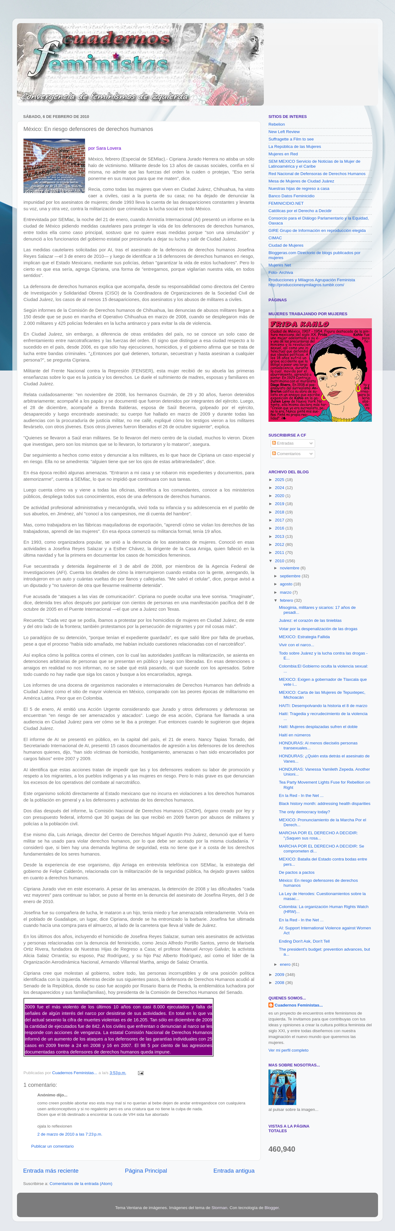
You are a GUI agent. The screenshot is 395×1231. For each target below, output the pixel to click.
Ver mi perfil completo (288, 1050)
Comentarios (286, 453)
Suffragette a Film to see (291, 139)
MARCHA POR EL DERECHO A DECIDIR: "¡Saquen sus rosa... (318, 835)
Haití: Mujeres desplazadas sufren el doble (318, 726)
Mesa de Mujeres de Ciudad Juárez (301, 181)
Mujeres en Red (283, 154)
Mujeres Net (279, 265)
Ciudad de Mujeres (285, 245)
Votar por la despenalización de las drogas (318, 628)
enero (286, 964)
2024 (280, 487)
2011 (280, 552)
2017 (280, 520)
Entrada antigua (234, 1170)
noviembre (290, 568)
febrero (287, 600)
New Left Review (284, 131)
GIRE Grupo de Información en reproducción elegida (317, 230)
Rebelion (276, 124)
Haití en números (295, 735)
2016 (280, 528)
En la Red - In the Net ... (301, 795)
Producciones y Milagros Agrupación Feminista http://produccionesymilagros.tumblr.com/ (311, 282)
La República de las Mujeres (294, 146)
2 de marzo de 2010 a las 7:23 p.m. (69, 1134)
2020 (280, 495)
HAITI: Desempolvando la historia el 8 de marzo (323, 705)
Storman (219, 1207)
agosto (286, 584)
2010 (280, 561)
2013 (280, 536)
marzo (286, 592)
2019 (280, 503)
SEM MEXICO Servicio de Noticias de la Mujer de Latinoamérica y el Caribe (314, 164)
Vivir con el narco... (296, 645)
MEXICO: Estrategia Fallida (304, 636)
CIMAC (275, 238)
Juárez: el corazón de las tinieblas (310, 620)
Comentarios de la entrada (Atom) (81, 1183)
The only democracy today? (304, 812)
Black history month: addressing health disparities (324, 803)
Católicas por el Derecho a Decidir (300, 210)
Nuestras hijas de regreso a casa (298, 188)
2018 (280, 512)
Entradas (283, 443)
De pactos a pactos (297, 872)
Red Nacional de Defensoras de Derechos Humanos (316, 173)
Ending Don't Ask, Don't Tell (304, 941)
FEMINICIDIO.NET (286, 203)
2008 (280, 982)
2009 (280, 974)
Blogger (271, 1207)
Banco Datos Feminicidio (291, 196)
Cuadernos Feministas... (299, 1005)
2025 (280, 479)
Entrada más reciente (51, 1170)
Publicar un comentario (52, 1146)
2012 (280, 544)
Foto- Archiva (280, 272)
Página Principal (146, 1170)
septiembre (291, 576)
